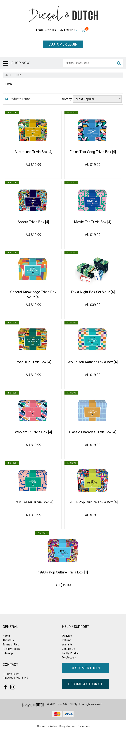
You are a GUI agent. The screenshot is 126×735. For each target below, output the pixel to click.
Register (50, 30)
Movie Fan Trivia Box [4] (92, 222)
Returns (66, 640)
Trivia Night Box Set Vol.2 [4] (93, 292)
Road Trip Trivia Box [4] (33, 362)
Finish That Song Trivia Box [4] (93, 152)
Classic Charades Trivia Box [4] (92, 432)
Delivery (67, 635)
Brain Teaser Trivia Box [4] (33, 502)
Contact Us (68, 648)
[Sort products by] (97, 99)
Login (39, 30)
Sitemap (8, 653)
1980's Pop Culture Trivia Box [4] (93, 502)
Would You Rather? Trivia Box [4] (93, 362)
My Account (67, 30)
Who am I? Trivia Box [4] (33, 432)
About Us (8, 640)
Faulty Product (70, 653)
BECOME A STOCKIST (85, 684)
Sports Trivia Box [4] (33, 222)
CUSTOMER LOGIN (63, 44)
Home (6, 635)
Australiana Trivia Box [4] (33, 152)
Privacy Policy (11, 648)
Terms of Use (11, 644)
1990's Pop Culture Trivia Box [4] (63, 572)
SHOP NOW (21, 63)
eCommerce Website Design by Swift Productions (63, 726)
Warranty (67, 644)
